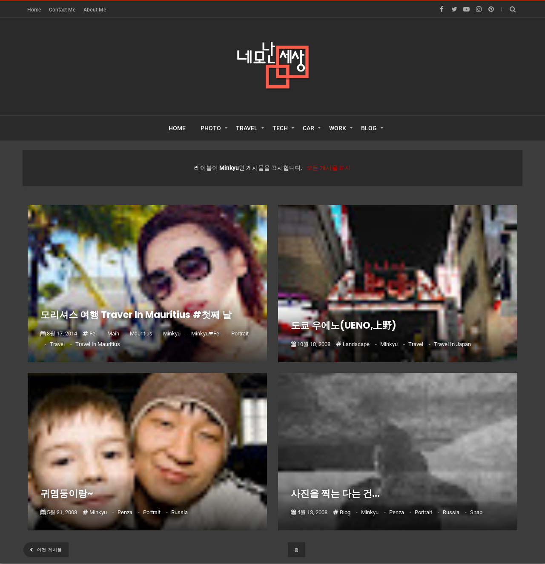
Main (117, 333)
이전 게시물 (48, 550)
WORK (337, 128)
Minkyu (176, 333)
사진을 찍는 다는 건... (335, 493)
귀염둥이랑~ (66, 493)
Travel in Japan (452, 344)
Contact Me (62, 9)
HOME (177, 128)
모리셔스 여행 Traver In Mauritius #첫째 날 (136, 314)
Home (34, 9)
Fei (97, 333)
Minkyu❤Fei (210, 333)
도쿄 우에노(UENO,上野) (343, 325)
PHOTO (211, 128)
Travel (61, 344)
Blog (349, 512)
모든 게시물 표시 (329, 167)
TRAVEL (247, 128)
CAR (308, 128)
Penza (129, 512)
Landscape (360, 344)
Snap (476, 512)
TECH (280, 128)
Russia (179, 512)
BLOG (369, 128)
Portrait (156, 512)
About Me (94, 9)
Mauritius (145, 333)
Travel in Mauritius (97, 344)
